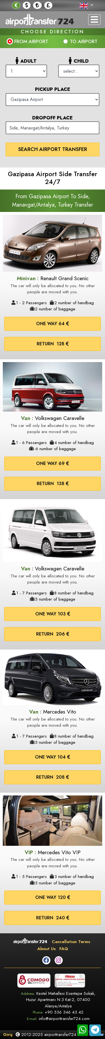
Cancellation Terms (71, 942)
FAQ (63, 949)
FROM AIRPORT (31, 41)
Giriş (8, 1034)
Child (79, 60)
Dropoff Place (52, 117)
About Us (46, 949)
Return (53, 344)
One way (52, 323)
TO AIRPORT (83, 41)
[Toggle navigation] (94, 19)
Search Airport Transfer (52, 149)
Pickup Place (52, 89)
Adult (26, 60)
